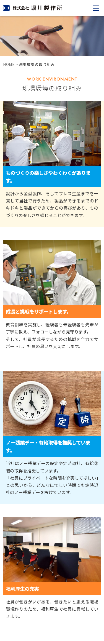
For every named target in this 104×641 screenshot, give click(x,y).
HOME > (11, 64)
